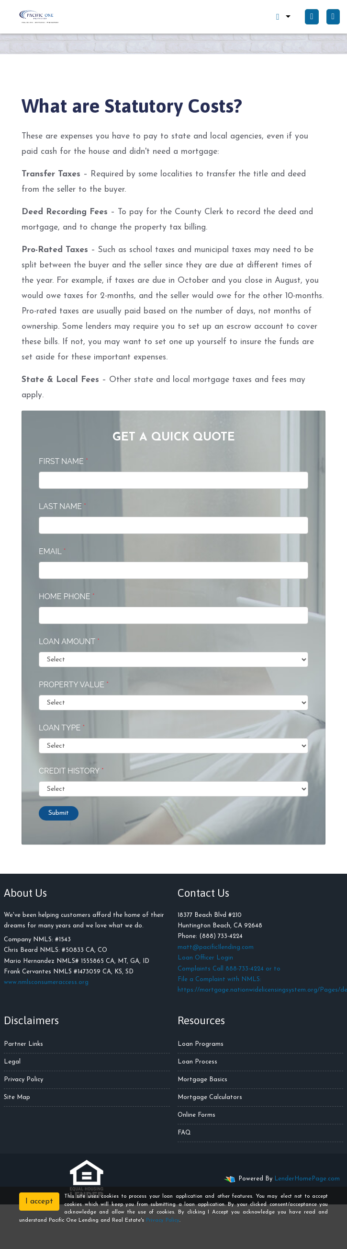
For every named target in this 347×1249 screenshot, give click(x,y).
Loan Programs (201, 1044)
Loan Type (62, 727)
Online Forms (196, 1115)
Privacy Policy (23, 1079)
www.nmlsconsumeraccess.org (46, 982)
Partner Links (23, 1044)
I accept (39, 1201)
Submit (58, 813)
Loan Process (197, 1062)
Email (52, 551)
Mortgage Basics (202, 1079)
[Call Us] (311, 16)
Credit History (71, 770)
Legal (12, 1062)
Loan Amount (69, 641)
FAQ (184, 1133)
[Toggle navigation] (333, 16)
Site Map (17, 1097)
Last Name (62, 506)
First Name (63, 461)
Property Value (74, 684)
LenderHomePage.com (307, 1179)
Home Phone (67, 596)
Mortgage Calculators (210, 1097)
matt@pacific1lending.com (216, 947)
